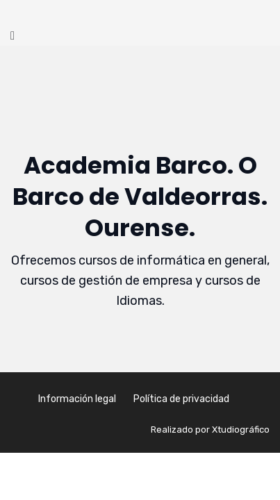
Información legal (77, 399)
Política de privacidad (181, 399)
